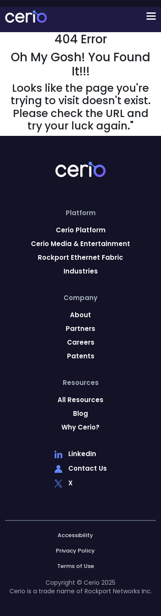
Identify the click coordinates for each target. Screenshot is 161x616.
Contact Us (81, 469)
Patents (80, 356)
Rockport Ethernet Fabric (80, 257)
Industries (81, 271)
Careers (80, 342)
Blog (80, 413)
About (80, 315)
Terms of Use (75, 566)
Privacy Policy (75, 550)
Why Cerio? (80, 427)
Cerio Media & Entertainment (80, 243)
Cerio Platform (81, 230)
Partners (80, 328)
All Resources (80, 400)
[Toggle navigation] (94, 16)
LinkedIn (75, 454)
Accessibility (75, 535)
